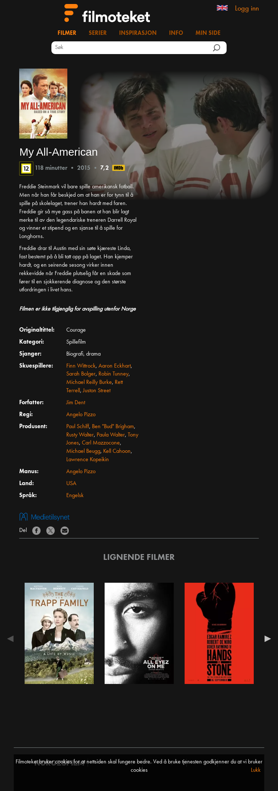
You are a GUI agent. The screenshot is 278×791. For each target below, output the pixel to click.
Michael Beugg (83, 451)
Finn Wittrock (81, 366)
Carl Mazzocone (101, 443)
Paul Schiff (77, 427)
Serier (98, 33)
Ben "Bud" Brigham (113, 427)
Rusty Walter (80, 435)
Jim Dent (75, 403)
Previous (12, 638)
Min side (207, 33)
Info (176, 33)
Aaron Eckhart (114, 366)
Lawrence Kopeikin (87, 460)
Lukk (256, 770)
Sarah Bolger (81, 374)
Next (266, 638)
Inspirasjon (138, 33)
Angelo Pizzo (81, 415)
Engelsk (75, 496)
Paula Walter (111, 435)
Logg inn (247, 8)
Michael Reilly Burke (89, 382)
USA (71, 484)
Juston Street (96, 391)
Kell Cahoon (117, 451)
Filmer (67, 33)
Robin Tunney (113, 374)
